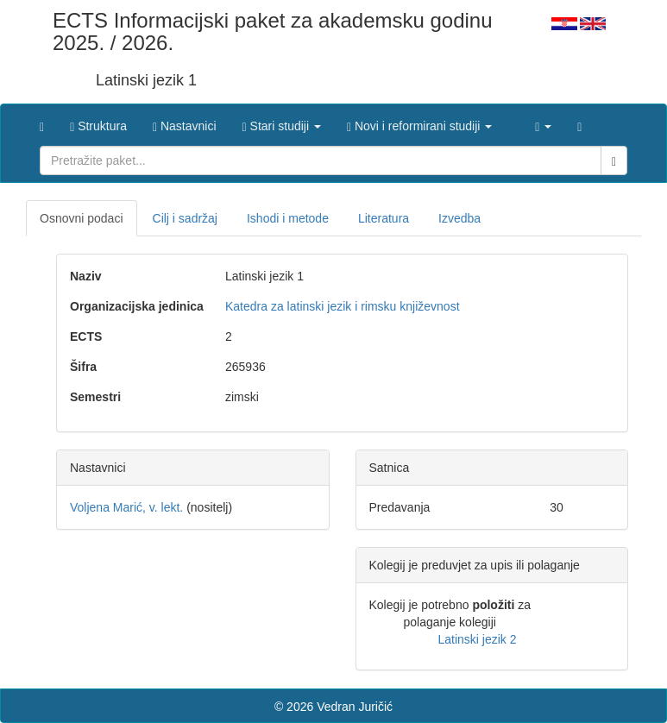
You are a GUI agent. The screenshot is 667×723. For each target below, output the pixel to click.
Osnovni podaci (81, 218)
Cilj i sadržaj (185, 218)
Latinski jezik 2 (477, 639)
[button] (282, 121)
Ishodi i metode (288, 218)
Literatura (383, 218)
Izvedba (459, 218)
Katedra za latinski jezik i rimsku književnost (342, 306)
